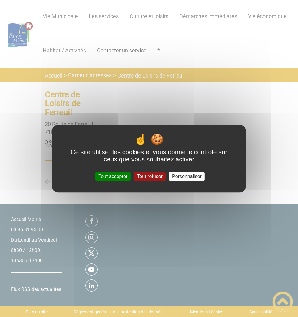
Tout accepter (112, 176)
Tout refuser (149, 176)
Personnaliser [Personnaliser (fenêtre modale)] (187, 176)
